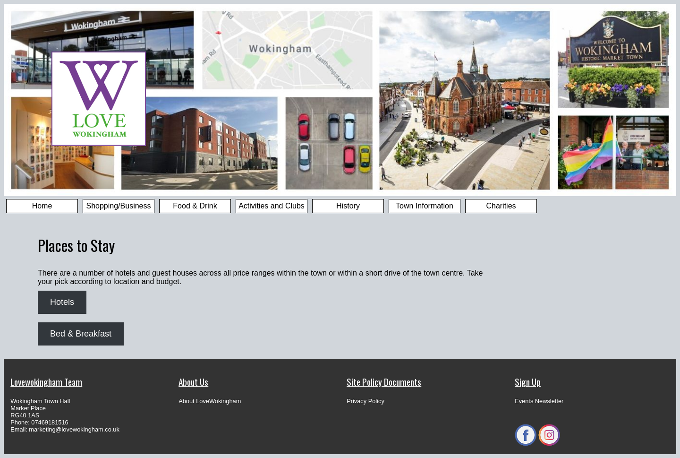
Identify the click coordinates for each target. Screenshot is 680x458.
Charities (501, 206)
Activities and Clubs (271, 206)
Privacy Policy (365, 401)
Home (42, 206)
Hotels (62, 302)
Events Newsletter (539, 401)
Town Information (424, 206)
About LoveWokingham (209, 401)
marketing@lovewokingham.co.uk (74, 429)
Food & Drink (195, 206)
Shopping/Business (118, 206)
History (348, 206)
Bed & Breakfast (80, 333)
